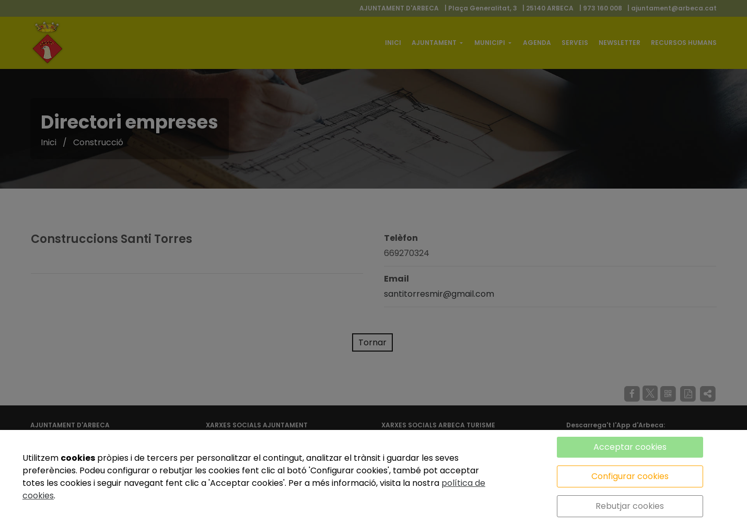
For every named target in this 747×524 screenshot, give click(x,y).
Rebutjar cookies (630, 506)
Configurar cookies (630, 476)
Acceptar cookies (630, 447)
